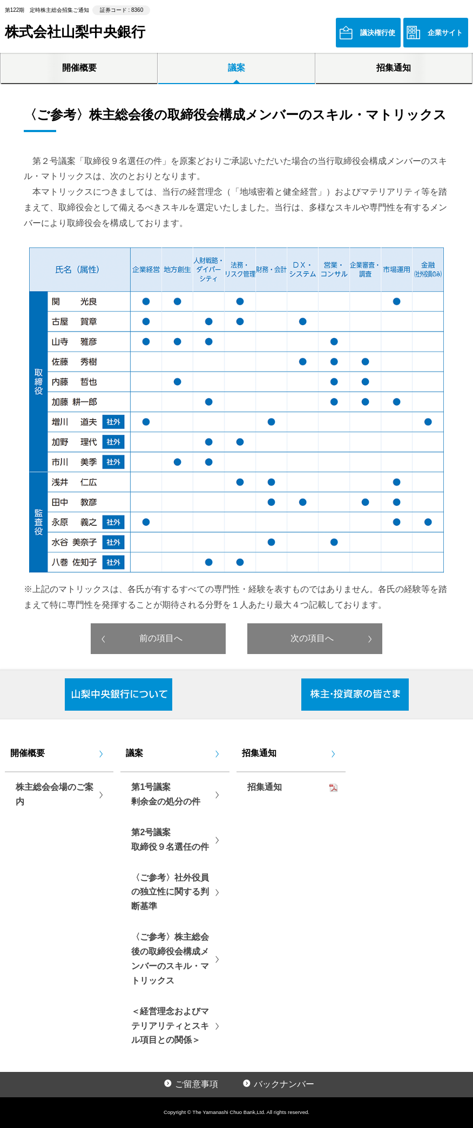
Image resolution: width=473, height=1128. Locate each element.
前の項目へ (161, 638)
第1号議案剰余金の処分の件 (165, 794)
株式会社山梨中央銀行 (75, 32)
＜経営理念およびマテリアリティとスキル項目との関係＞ (170, 1026)
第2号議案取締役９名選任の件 (170, 839)
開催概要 (79, 67)
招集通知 (393, 67)
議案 (236, 67)
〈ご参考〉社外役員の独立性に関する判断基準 (170, 892)
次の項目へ (312, 638)
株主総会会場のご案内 (54, 794)
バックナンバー (284, 1084)
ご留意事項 (196, 1084)
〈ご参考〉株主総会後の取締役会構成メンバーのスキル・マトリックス (170, 958)
